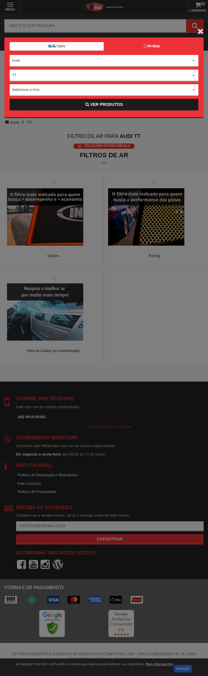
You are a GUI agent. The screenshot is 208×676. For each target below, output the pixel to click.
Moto (152, 46)
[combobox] (104, 61)
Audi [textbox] (16, 60)
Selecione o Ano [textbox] (25, 89)
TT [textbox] (14, 75)
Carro (56, 46)
